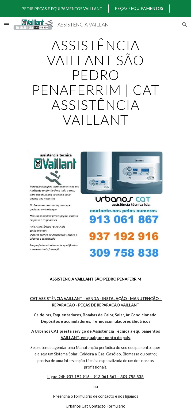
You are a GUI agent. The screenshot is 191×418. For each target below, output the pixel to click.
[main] (95, 82)
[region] (95, 8)
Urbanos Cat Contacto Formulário (95, 406)
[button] (6, 24)
